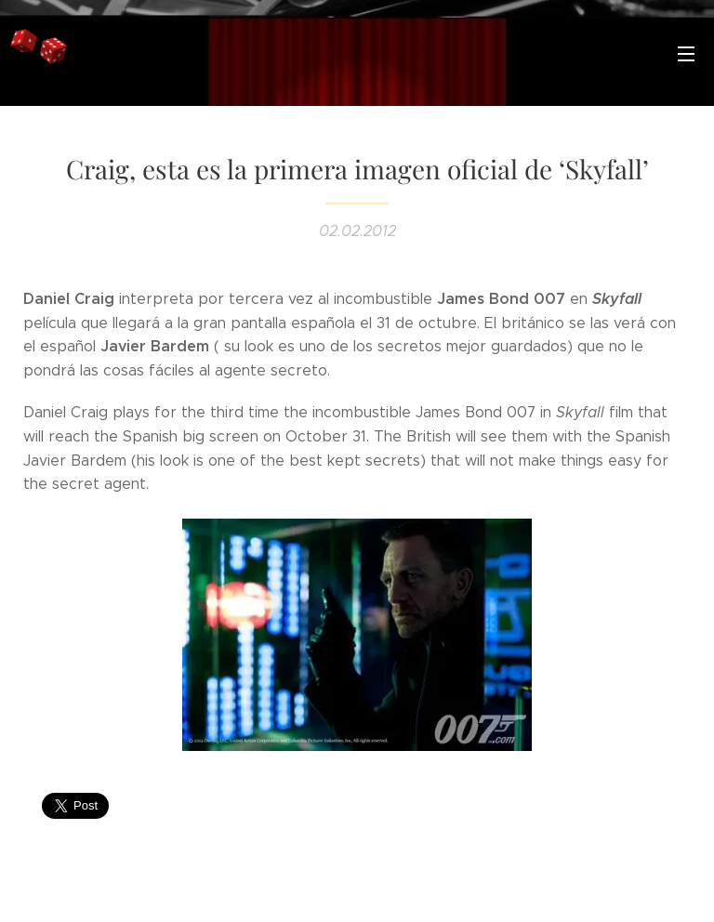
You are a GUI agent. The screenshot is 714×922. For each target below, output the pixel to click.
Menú (686, 54)
